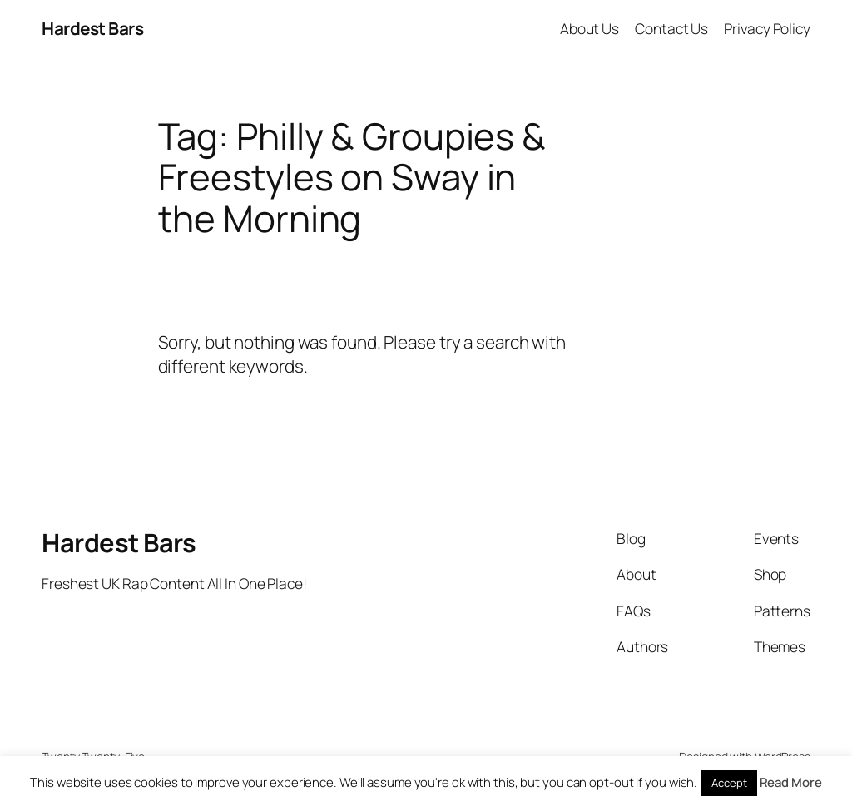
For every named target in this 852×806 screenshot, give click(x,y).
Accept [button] (728, 782)
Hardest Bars (92, 28)
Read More (791, 782)
